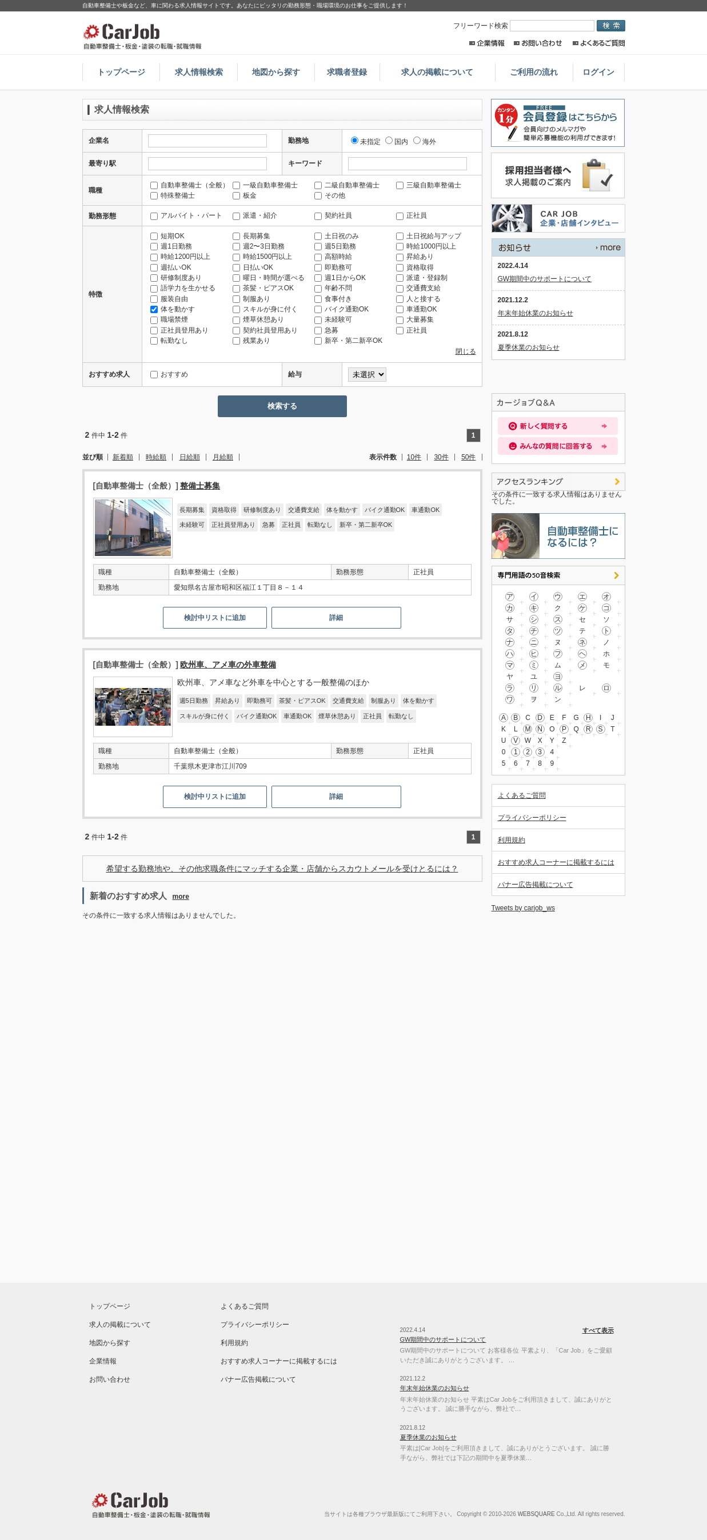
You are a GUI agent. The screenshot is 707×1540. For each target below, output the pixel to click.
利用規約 (511, 840)
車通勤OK (416, 309)
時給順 (156, 457)
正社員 (411, 215)
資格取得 (415, 267)
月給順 (223, 457)
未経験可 (333, 319)
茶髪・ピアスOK (263, 288)
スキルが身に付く (265, 309)
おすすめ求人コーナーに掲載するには (556, 862)
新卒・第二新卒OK (348, 341)
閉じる (466, 351)
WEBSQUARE (536, 1514)
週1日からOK (340, 278)
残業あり (251, 341)
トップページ (121, 72)
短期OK (167, 236)
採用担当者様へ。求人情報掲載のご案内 (556, 175)
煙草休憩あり (258, 319)
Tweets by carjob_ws (523, 908)
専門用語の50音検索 (558, 575)
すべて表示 (558, 247)
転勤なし (169, 341)
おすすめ (169, 374)
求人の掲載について (437, 72)
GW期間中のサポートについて (545, 279)
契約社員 (333, 215)
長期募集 (251, 236)
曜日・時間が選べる (269, 278)
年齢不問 (333, 288)
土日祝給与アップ (428, 236)
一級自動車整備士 (265, 185)
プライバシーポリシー (532, 818)
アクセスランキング (558, 481)
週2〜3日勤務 (259, 246)
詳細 (336, 618)
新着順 (123, 457)
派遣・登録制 (422, 278)
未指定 (366, 142)
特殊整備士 (172, 195)
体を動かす (172, 309)
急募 (326, 330)
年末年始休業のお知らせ (535, 313)
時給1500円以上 (263, 257)
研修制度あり (176, 278)
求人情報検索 (199, 72)
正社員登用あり (179, 330)
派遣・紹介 (255, 215)
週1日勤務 (171, 246)
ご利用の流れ (534, 72)
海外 (424, 142)
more (181, 897)
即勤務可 (333, 267)
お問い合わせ (538, 43)
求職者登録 (347, 72)
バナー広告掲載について (535, 885)
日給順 (189, 457)
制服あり (251, 299)
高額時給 (333, 257)
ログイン (598, 72)
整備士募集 (200, 485)
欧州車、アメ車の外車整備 (228, 664)
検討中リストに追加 (215, 618)
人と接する (418, 299)
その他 (329, 195)
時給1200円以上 (180, 257)
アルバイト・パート (186, 215)
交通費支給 (418, 288)
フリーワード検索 (525, 26)
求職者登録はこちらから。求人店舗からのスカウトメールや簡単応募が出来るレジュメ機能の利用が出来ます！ (556, 123)
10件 (414, 457)
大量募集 (415, 319)
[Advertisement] (181, 1013)
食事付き (333, 299)
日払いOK (253, 267)
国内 (396, 142)
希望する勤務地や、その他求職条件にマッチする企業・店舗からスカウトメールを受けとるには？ (282, 868)
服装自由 (169, 299)
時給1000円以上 (426, 246)
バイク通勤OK (341, 309)
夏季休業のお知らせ (529, 347)
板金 (245, 195)
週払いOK (170, 267)
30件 (441, 457)
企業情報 (487, 43)
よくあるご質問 (598, 43)
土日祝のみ (336, 236)
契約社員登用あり (265, 330)
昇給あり (415, 257)
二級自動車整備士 (347, 185)
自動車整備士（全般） (189, 185)
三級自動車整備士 (428, 185)
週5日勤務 (335, 246)
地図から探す (276, 72)
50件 (468, 457)
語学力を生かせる (182, 288)
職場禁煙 (169, 319)
